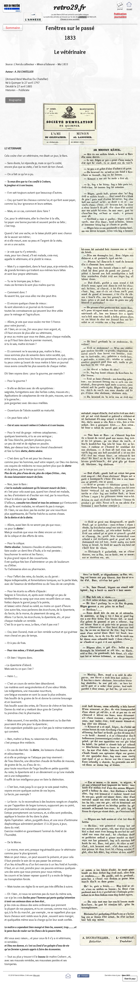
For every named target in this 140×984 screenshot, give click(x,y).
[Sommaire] (12, 27)
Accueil (129, 9)
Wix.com (36, 975)
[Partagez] (83, 975)
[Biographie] (15, 100)
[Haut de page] (130, 978)
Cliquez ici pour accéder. (70, 19)
